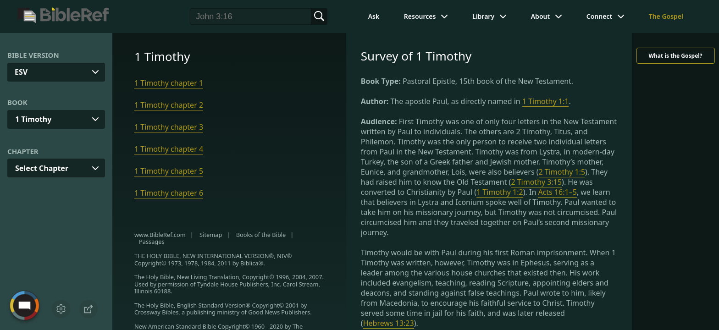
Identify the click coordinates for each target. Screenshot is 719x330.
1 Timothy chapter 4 (168, 149)
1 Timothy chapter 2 (168, 105)
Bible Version (33, 55)
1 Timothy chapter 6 (168, 193)
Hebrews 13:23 (388, 323)
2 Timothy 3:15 (536, 182)
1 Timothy (33, 119)
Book (17, 102)
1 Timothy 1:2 (499, 192)
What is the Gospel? (675, 56)
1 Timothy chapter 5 (168, 171)
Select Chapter (41, 168)
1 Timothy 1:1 (545, 101)
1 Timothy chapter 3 (168, 127)
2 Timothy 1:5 (562, 172)
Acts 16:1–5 (557, 192)
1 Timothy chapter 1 (168, 83)
